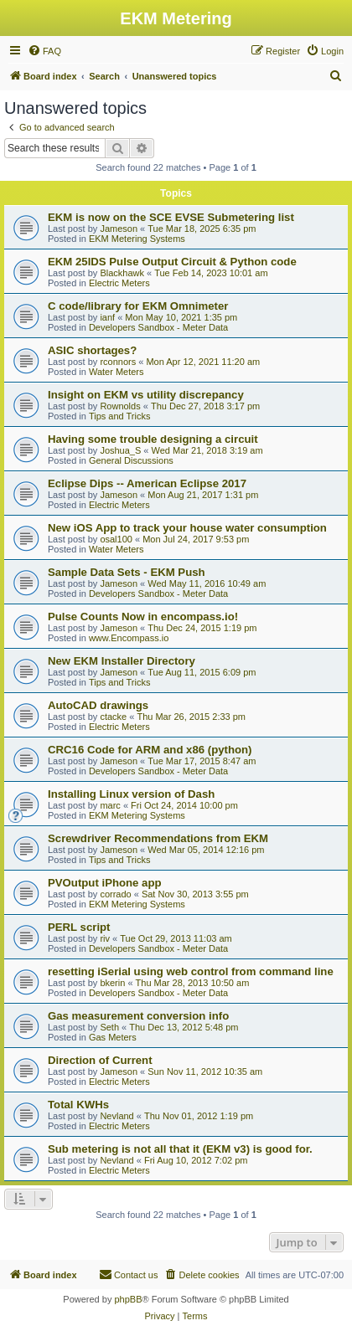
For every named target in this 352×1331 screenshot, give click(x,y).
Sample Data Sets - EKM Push (126, 572)
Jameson (118, 229)
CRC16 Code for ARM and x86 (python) (150, 749)
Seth (109, 1027)
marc (110, 805)
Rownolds (120, 406)
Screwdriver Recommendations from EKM (158, 838)
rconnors (118, 362)
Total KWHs (78, 1104)
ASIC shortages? (92, 350)
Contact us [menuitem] (128, 1274)
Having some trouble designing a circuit (153, 439)
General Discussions (131, 460)
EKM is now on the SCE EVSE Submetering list (171, 217)
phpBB (128, 1299)
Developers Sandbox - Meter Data (158, 327)
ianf (107, 317)
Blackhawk (122, 273)
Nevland (116, 1116)
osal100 (116, 539)
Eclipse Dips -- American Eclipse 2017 (147, 483)
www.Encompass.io (128, 638)
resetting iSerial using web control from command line (191, 971)
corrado (115, 894)
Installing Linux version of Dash (131, 794)
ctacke (113, 717)
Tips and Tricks (120, 416)
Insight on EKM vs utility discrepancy (146, 394)
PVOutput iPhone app (105, 882)
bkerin (112, 983)
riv (105, 938)
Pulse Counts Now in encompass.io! (143, 616)
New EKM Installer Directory (121, 661)
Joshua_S (120, 450)
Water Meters (116, 372)
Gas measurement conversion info (138, 1016)
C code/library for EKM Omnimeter (138, 306)
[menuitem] (44, 51)
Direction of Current (100, 1060)
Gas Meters (113, 1037)
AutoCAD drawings (98, 705)
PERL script (79, 927)
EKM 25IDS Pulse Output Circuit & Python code (172, 261)
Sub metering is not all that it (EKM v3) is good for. (180, 1149)
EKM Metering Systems (137, 239)
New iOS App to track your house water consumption (187, 528)
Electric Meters (119, 283)
